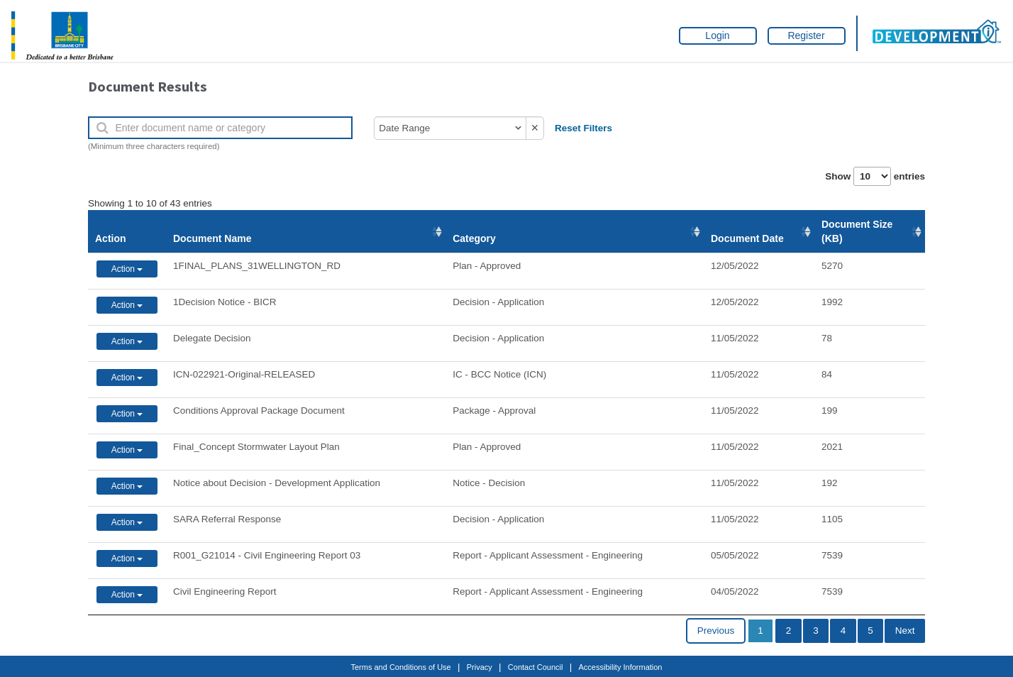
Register (805, 35)
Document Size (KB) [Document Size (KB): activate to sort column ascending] (856, 231)
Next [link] (905, 630)
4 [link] (843, 630)
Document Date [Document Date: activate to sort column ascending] (747, 238)
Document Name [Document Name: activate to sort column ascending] (212, 238)
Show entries (875, 176)
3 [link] (816, 630)
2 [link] (789, 630)
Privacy (479, 667)
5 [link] (870, 630)
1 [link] (760, 630)
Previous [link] (716, 630)
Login (717, 35)
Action (110, 238)
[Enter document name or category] (220, 127)
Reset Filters (583, 128)
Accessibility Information (621, 667)
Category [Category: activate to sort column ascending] (474, 238)
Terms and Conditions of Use (401, 667)
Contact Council (535, 667)
